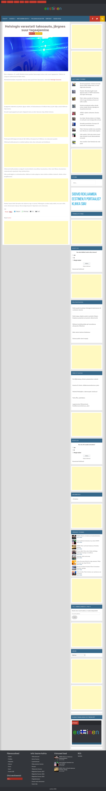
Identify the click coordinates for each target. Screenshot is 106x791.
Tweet (6, 211)
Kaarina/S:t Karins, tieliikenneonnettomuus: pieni (85, 385)
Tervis (9, 766)
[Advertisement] (36, 93)
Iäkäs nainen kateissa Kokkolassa (81, 332)
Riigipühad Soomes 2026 (38, 774)
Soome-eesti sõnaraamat (38, 781)
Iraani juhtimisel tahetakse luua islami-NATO (88, 540)
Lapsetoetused (35, 761)
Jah (74, 255)
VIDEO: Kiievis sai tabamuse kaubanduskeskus (88, 536)
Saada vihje (57, 18)
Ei (74, 257)
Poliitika (10, 759)
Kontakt (49, 18)
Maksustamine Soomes (37, 764)
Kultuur (10, 764)
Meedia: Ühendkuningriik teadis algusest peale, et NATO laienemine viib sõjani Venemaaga (89, 92)
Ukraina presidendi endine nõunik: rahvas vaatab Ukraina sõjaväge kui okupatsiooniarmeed (89, 107)
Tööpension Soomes (37, 769)
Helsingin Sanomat (55, 79)
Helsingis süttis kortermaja (83, 556)
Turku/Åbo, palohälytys (78, 398)
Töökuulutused (35, 756)
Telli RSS (80, 756)
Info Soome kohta (23, 18)
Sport (9, 769)
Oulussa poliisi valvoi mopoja (80, 338)
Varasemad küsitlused (78, 269)
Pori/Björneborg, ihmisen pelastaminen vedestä (85, 379)
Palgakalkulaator (37, 18)
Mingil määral (77, 260)
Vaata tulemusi (86, 266)
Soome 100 (11, 771)
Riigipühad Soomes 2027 (38, 771)
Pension (34, 766)
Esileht (5, 18)
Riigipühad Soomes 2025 (38, 776)
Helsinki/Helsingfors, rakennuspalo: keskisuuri (84, 391)
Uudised (11, 18)
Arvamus (75, 499)
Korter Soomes (35, 759)
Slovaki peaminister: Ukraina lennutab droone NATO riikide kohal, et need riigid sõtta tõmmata (90, 85)
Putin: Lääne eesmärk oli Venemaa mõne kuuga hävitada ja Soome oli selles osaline (89, 99)
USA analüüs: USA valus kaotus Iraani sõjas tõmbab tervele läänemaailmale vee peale (90, 136)
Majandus (10, 761)
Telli (75, 617)
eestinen (39, 33)
